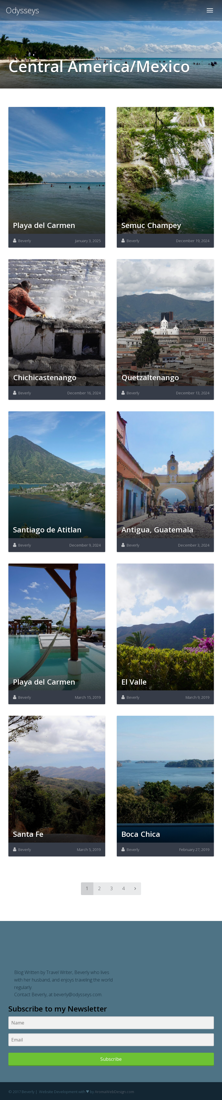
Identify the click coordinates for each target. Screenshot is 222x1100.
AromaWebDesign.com (114, 1091)
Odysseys (22, 10)
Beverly (24, 240)
